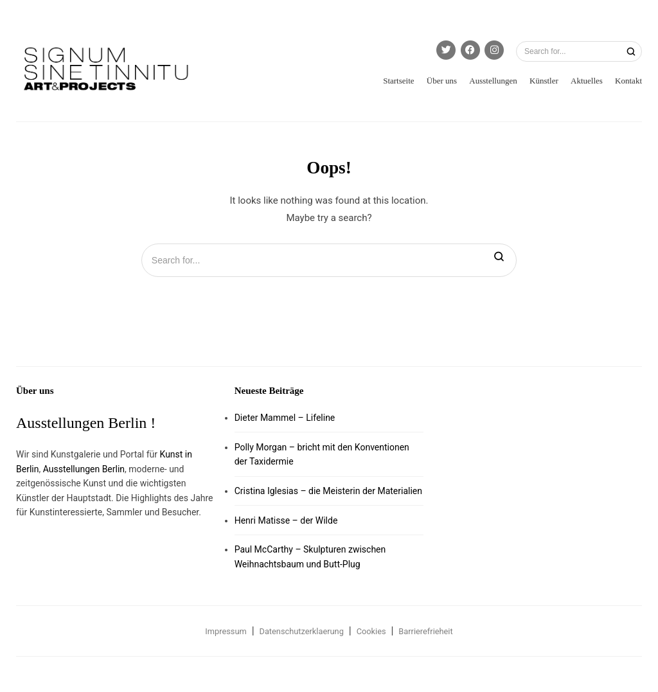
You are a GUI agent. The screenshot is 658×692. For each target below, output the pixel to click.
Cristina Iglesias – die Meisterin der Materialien (328, 491)
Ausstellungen (493, 80)
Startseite (398, 80)
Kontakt (628, 80)
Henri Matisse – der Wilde (286, 520)
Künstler (543, 80)
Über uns (442, 80)
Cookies (371, 631)
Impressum (225, 631)
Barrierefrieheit (425, 631)
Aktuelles (587, 80)
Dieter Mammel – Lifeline (285, 418)
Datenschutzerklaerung (302, 631)
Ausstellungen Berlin (84, 469)
